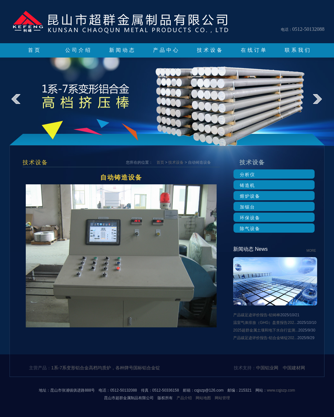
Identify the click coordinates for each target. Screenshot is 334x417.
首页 (34, 50)
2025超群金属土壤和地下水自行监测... (265, 330)
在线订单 (254, 50)
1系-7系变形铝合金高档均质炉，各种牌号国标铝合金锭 (105, 367)
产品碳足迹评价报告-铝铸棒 (256, 315)
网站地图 (203, 398)
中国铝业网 (267, 367)
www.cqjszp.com (281, 390)
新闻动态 (122, 50)
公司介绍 (78, 50)
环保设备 (250, 217)
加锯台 (247, 206)
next (322, 103)
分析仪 (247, 174)
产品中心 (166, 50)
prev (20, 103)
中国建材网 (294, 367)
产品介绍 (184, 398)
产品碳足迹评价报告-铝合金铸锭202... (265, 338)
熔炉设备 (250, 196)
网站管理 (222, 398)
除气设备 (250, 228)
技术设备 (210, 50)
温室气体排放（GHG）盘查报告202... (265, 322)
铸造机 (247, 185)
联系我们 (298, 50)
